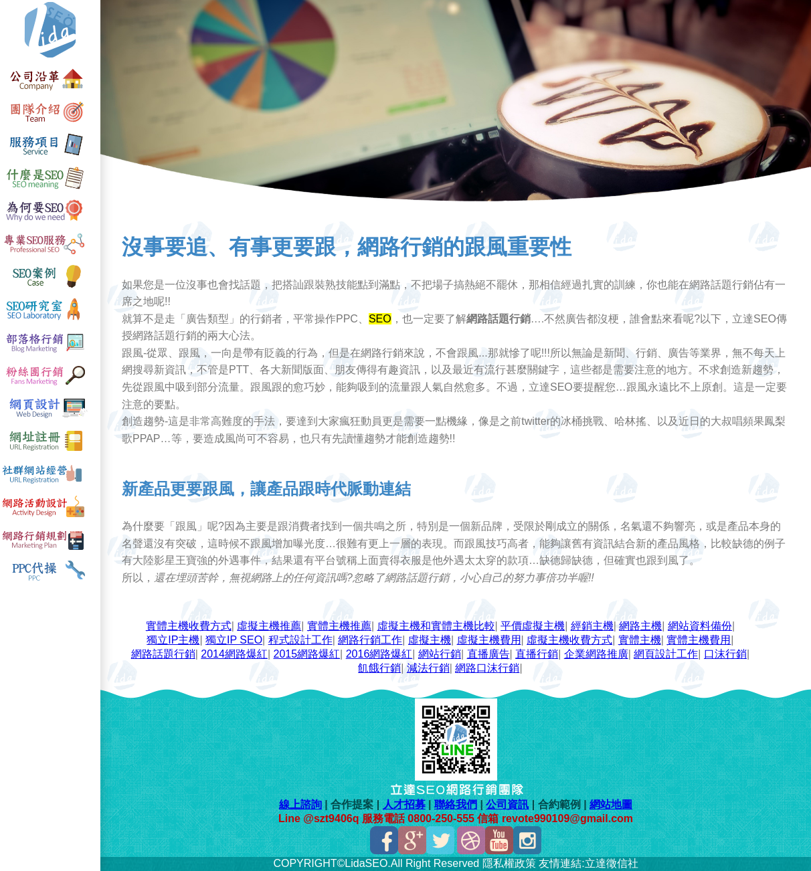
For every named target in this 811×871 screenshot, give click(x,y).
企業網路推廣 (596, 654)
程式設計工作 (300, 640)
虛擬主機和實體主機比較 (436, 626)
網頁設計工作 (666, 654)
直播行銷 (536, 654)
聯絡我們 (455, 804)
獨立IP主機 (173, 640)
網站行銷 (439, 654)
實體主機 (639, 640)
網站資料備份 (700, 626)
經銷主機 (592, 626)
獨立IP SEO (233, 640)
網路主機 (640, 626)
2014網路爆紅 (234, 654)
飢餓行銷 (379, 668)
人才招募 (404, 804)
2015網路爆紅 (307, 654)
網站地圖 (611, 804)
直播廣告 (488, 654)
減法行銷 (428, 668)
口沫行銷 (725, 654)
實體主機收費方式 (189, 626)
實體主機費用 (698, 640)
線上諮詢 (300, 804)
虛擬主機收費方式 (569, 640)
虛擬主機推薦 (269, 626)
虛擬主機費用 (489, 640)
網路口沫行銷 (487, 668)
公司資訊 (507, 804)
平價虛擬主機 (533, 626)
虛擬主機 (429, 640)
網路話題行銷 (163, 654)
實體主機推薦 (339, 626)
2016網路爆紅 (379, 654)
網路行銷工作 (370, 640)
